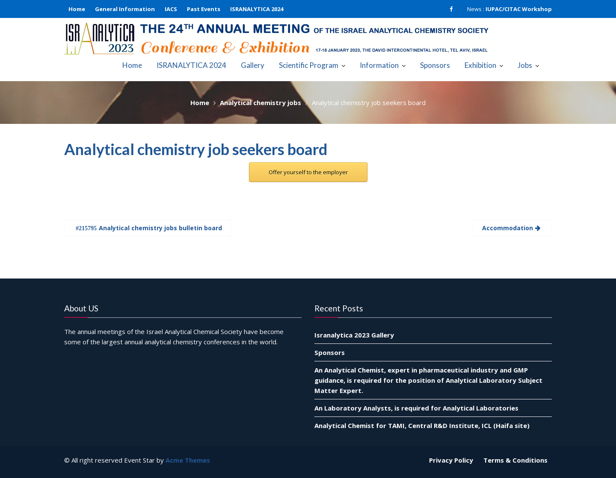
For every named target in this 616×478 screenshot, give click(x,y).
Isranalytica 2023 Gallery (354, 334)
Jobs (525, 65)
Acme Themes (188, 460)
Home (76, 9)
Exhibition (480, 65)
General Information (125, 9)
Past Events (203, 9)
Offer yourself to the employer (308, 172)
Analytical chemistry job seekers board (195, 149)
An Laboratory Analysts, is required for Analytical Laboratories (416, 407)
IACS (171, 9)
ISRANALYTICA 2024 (256, 9)
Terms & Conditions (515, 460)
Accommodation (507, 228)
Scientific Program (308, 65)
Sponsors (435, 65)
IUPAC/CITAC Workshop (519, 9)
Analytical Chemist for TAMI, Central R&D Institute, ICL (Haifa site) (422, 425)
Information (379, 65)
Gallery (252, 65)
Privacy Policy (451, 460)
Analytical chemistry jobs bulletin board (160, 228)
